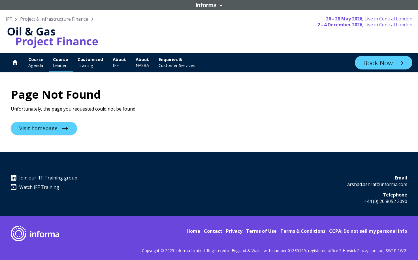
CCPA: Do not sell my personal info (368, 231)
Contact (213, 231)
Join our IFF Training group (44, 178)
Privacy (234, 231)
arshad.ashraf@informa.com (377, 184)
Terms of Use (261, 231)
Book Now (378, 62)
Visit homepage (38, 128)
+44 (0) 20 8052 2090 (385, 201)
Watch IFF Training (35, 187)
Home (193, 231)
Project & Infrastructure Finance (54, 19)
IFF (9, 19)
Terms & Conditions (302, 231)
